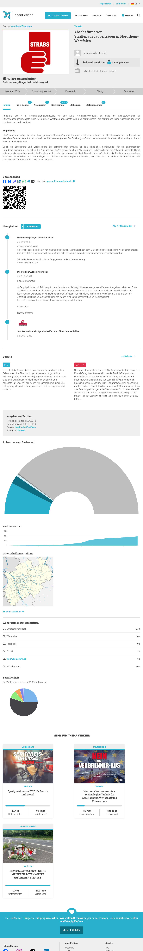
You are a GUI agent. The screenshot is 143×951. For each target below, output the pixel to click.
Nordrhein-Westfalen (21, 26)
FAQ (107, 947)
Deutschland (28, 747)
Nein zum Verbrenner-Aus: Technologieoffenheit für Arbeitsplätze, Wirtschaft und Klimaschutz (99, 796)
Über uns (69, 947)
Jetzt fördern (71, 930)
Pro (6, 365)
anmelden (121, 3)
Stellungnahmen (120, 62)
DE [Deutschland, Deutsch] (134, 3)
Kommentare (58, 103)
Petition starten (58, 15)
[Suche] (138, 15)
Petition (6, 105)
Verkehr (78, 26)
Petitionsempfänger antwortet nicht (35, 237)
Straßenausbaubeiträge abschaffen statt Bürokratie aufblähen (48, 331)
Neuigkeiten (40, 103)
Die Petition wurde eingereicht (32, 272)
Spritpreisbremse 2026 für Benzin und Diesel (28, 792)
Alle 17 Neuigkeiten (123, 226)
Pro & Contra (22, 103)
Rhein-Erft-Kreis (28, 826)
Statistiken (75, 105)
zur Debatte (127, 356)
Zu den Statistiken (12, 611)
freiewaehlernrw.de (16, 659)
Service (96, 15)
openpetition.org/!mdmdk (60, 181)
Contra (80, 365)
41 (109, 63)
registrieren (105, 3)
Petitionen (81, 15)
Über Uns (111, 15)
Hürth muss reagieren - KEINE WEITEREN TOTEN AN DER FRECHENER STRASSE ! (28, 874)
